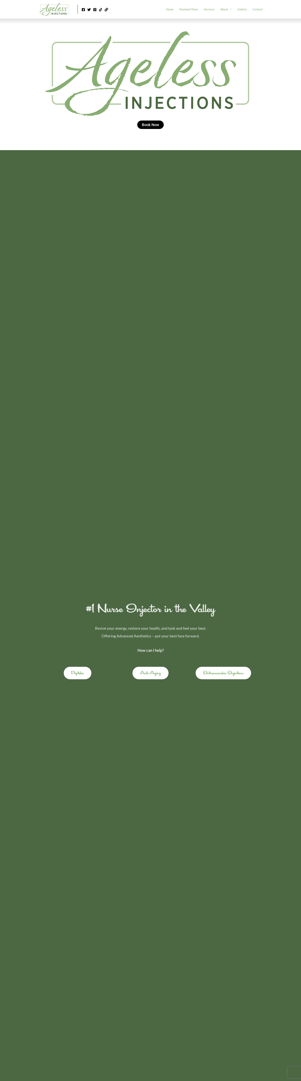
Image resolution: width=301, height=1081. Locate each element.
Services (209, 9)
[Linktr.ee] (106, 9)
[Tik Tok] (100, 9)
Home (170, 9)
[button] (77, 673)
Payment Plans (188, 9)
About (224, 9)
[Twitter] (89, 9)
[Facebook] (83, 9)
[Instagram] (95, 9)
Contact (258, 9)
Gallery (242, 9)
